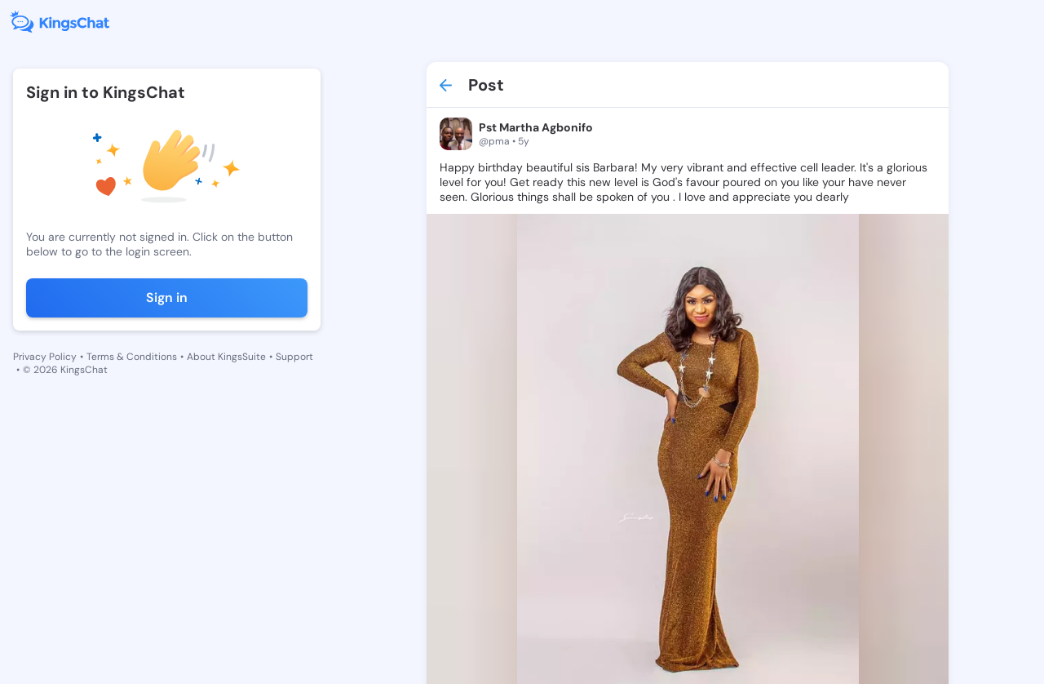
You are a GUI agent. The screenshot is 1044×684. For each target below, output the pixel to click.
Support (294, 356)
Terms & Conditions (131, 356)
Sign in (167, 297)
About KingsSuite (226, 356)
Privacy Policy (45, 356)
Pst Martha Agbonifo (536, 127)
